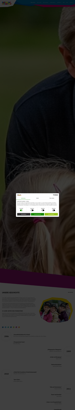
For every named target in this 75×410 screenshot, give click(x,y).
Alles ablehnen (23, 214)
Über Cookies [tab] (52, 198)
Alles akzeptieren (51, 214)
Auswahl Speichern (37, 214)
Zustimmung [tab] (23, 198)
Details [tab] (37, 198)
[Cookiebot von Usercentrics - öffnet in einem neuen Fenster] (54, 195)
